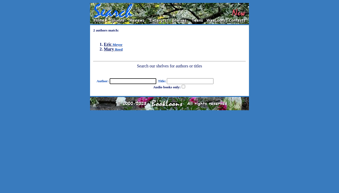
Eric (113, 44)
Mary (113, 49)
